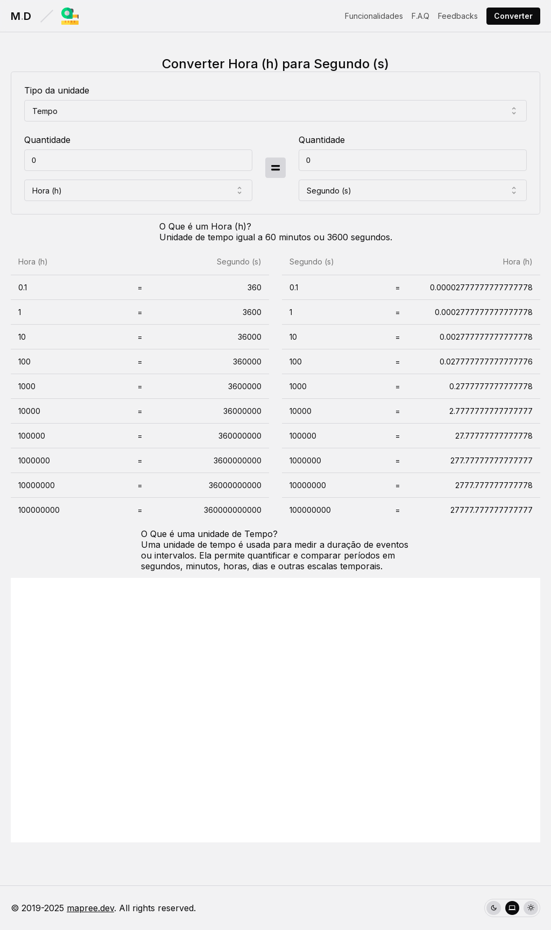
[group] (512, 908)
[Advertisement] (275, 710)
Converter (513, 15)
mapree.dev (90, 908)
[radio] (493, 908)
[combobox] (275, 110)
